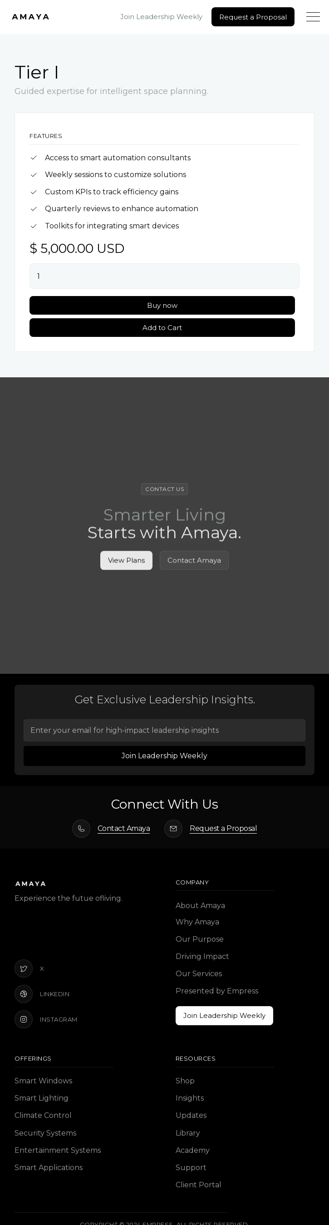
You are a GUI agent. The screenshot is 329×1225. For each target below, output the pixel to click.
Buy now (162, 305)
